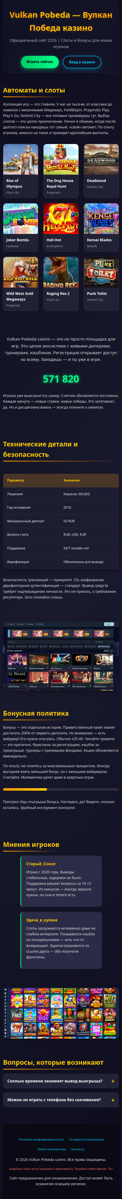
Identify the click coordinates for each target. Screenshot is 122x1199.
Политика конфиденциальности (41, 1139)
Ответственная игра (51, 1149)
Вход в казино (82, 62)
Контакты (78, 1149)
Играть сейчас (40, 61)
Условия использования (86, 1139)
